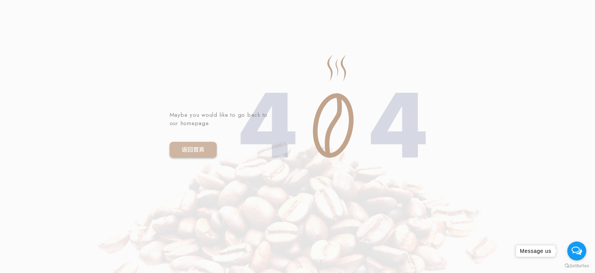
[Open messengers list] (576, 251)
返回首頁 (193, 150)
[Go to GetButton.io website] (577, 265)
